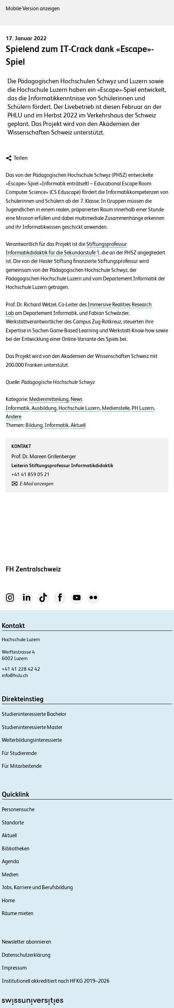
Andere (13, 416)
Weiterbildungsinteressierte (32, 740)
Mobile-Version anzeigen (33, 8)
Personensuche (18, 809)
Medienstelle (116, 408)
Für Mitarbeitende (22, 766)
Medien (10, 874)
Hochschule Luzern (79, 408)
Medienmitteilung (49, 399)
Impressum (14, 968)
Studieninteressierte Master (32, 727)
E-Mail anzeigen (37, 483)
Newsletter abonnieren (26, 942)
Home (8, 900)
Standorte (13, 822)
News (76, 399)
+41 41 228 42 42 (21, 669)
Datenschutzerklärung (26, 955)
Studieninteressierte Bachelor (34, 714)
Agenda (10, 861)
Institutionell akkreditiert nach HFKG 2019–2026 (55, 981)
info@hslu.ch (15, 675)
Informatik (17, 408)
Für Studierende (19, 753)
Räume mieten (17, 913)
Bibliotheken (15, 848)
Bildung (34, 425)
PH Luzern (143, 408)
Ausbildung (44, 408)
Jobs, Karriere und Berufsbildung (37, 887)
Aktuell (78, 425)
